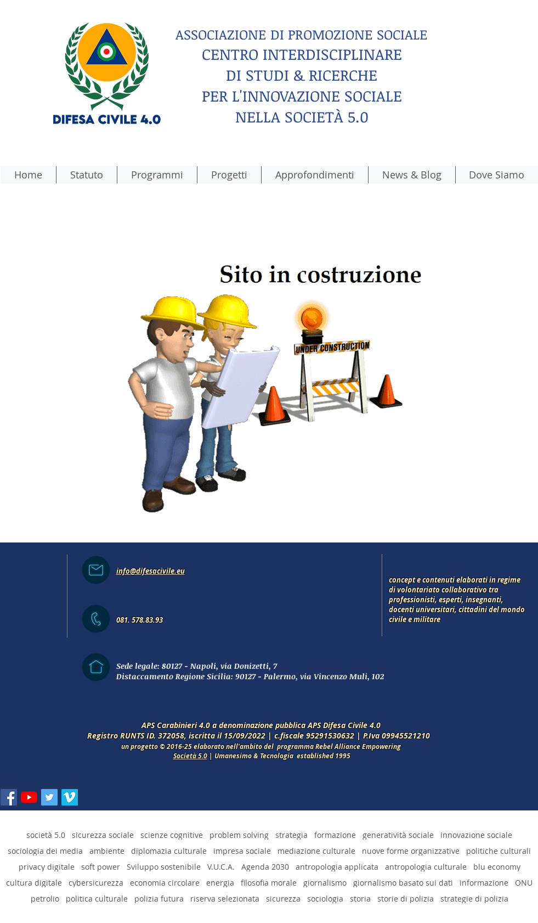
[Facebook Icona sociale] (9, 797)
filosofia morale (269, 882)
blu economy (496, 866)
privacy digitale (47, 866)
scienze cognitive (171, 835)
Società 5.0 (190, 755)
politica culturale (97, 898)
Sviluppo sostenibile (164, 866)
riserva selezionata (224, 898)
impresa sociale (242, 850)
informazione (484, 882)
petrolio (45, 898)
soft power (100, 866)
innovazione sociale (476, 835)
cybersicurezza (96, 882)
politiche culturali (498, 850)
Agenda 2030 (265, 866)
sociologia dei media (45, 850)
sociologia (325, 898)
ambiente (106, 850)
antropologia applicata (337, 866)
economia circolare (165, 882)
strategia (291, 835)
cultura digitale (34, 882)
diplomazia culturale (169, 850)
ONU (524, 882)
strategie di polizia (474, 898)
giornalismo (325, 882)
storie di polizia (405, 898)
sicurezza (283, 898)
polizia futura (159, 898)
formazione (335, 835)
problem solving (239, 835)
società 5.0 (45, 835)
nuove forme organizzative (411, 850)
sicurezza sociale (103, 835)
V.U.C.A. (221, 866)
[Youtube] (29, 797)
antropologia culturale (426, 866)
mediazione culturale (316, 850)
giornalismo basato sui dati (403, 882)
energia (220, 882)
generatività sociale (398, 835)
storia (360, 898)
